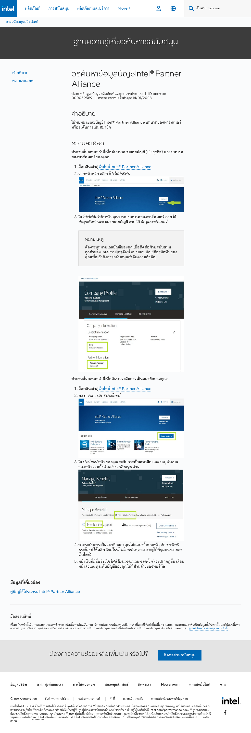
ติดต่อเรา (144, 685)
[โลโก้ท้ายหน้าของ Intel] (231, 700)
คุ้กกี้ (112, 699)
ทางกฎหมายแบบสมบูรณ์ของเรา (45, 714)
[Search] (190, 8)
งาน (223, 685)
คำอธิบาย (20, 72)
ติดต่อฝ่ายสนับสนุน (179, 655)
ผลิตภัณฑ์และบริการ (93, 8)
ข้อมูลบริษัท (18, 685)
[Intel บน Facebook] (225, 712)
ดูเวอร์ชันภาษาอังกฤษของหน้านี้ (208, 628)
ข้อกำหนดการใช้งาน (57, 699)
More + (124, 8)
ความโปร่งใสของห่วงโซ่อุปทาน (169, 699)
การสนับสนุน (58, 8)
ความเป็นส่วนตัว (133, 699)
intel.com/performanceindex (169, 710)
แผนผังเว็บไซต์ (199, 685)
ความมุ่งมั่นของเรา (50, 685)
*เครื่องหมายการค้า (89, 699)
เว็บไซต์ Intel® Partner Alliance (125, 167)
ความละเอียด (23, 80)
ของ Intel (38, 717)
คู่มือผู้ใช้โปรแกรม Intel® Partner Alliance (45, 591)
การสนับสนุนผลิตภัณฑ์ (22, 22)
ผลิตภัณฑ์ (32, 8)
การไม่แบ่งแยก (84, 685)
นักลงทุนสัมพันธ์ (116, 685)
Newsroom (170, 685)
